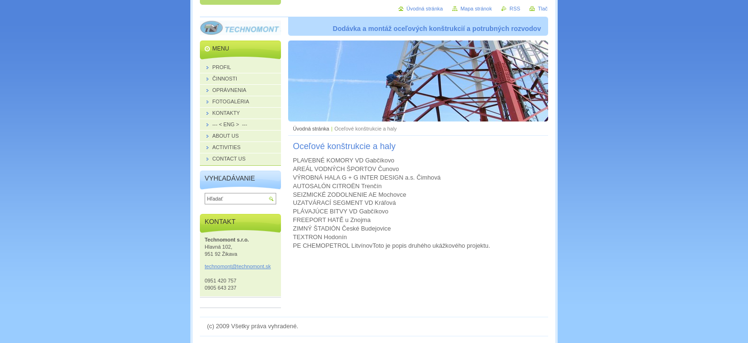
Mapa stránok (476, 8)
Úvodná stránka (311, 128)
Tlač (543, 8)
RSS (514, 8)
